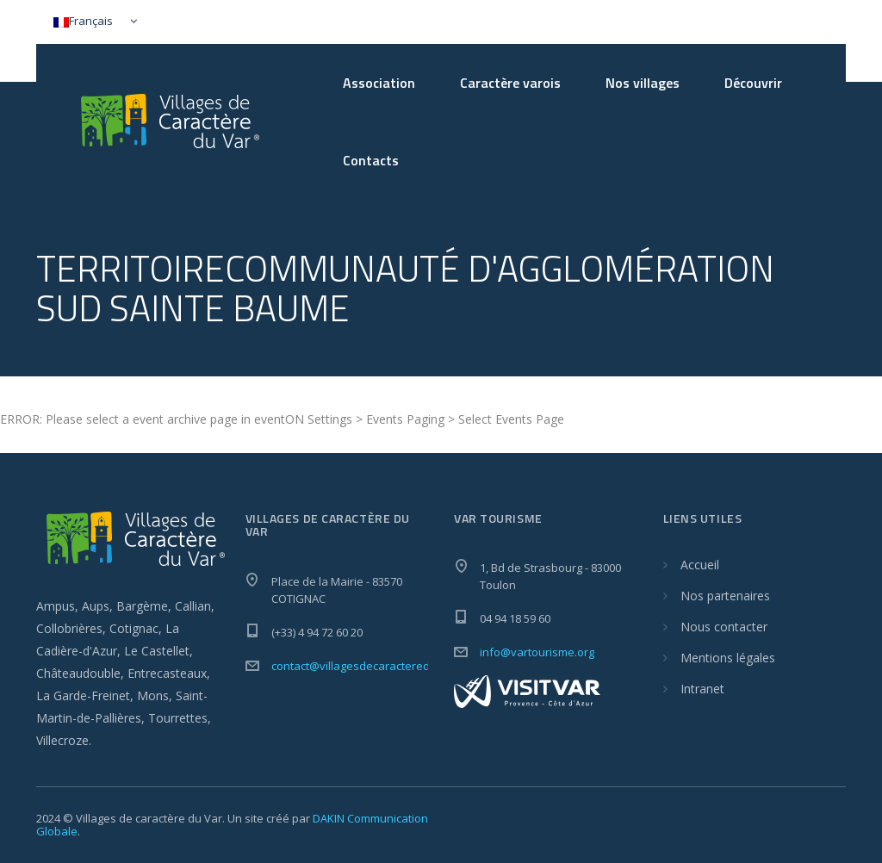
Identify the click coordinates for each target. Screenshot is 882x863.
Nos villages (643, 82)
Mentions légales (727, 657)
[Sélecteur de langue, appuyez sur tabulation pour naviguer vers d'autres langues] (91, 22)
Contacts (371, 160)
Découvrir (753, 82)
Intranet (702, 688)
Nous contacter (723, 626)
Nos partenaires (725, 595)
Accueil (699, 564)
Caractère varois (510, 82)
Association (379, 82)
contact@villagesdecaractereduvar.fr (368, 666)
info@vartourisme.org (537, 652)
